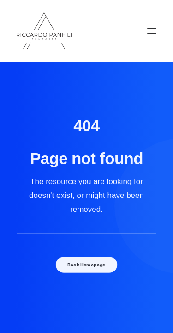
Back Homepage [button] (86, 264)
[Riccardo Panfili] (44, 30)
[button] (152, 31)
